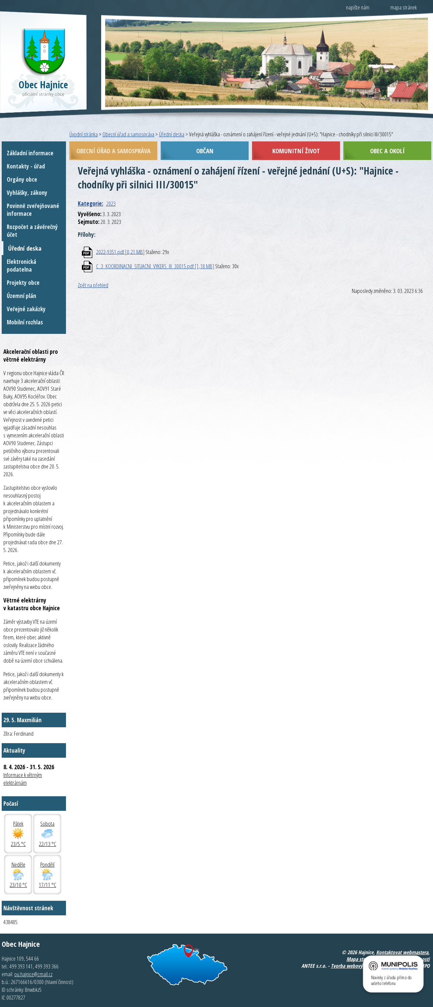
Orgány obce (22, 179)
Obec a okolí (387, 150)
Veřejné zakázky (26, 309)
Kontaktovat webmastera (402, 952)
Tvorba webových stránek (357, 965)
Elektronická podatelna (21, 265)
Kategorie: (90, 203)
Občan (204, 150)
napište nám (357, 7)
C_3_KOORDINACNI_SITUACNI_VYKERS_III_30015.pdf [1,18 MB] (155, 266)
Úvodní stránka (83, 134)
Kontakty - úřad (26, 166)
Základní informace (30, 153)
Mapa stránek (360, 959)
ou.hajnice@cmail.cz (33, 974)
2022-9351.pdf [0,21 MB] (120, 251)
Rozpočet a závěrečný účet (32, 230)
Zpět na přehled (93, 285)
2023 (111, 203)
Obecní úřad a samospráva (128, 134)
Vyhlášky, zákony (27, 193)
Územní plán (21, 296)
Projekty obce (23, 283)
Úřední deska (171, 134)
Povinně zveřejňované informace (33, 210)
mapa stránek (403, 7)
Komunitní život (296, 150)
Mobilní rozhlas (25, 322)
